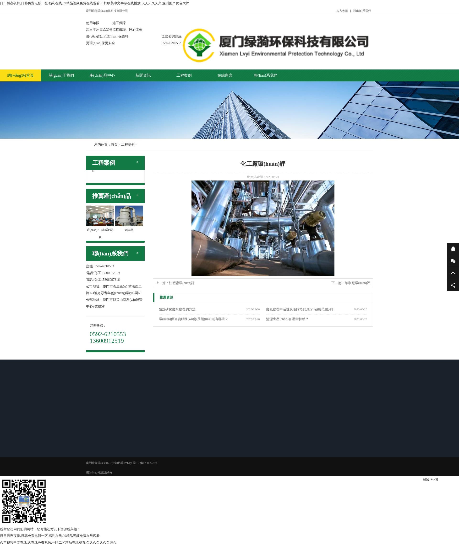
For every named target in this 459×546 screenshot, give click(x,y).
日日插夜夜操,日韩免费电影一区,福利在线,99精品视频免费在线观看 (50, 536)
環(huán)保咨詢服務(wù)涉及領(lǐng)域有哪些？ (193, 319)
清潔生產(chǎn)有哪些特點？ (287, 319)
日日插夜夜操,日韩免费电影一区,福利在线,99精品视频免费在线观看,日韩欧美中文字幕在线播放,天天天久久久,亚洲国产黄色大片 (94, 3)
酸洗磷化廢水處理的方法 (177, 309)
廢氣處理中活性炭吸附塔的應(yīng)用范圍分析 (300, 309)
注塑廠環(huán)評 (182, 283)
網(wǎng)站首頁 (20, 75)
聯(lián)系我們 (362, 10)
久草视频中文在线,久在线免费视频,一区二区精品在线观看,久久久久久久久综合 (58, 542)
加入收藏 (342, 10)
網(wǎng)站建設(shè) (99, 472)
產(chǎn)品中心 (102, 75)
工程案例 (184, 75)
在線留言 (225, 75)
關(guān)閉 (430, 479)
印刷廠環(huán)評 (357, 283)
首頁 (114, 144)
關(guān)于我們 (61, 75)
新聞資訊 (143, 75)
